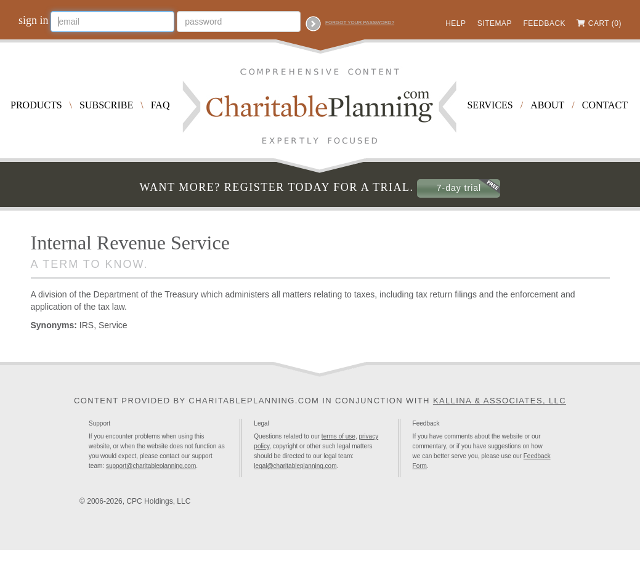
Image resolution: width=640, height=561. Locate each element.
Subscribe (106, 105)
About (547, 105)
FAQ (160, 105)
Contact (605, 105)
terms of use (338, 436)
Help (455, 23)
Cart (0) (605, 23)
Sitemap (494, 23)
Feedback (544, 23)
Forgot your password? (359, 22)
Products (36, 105)
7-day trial (459, 188)
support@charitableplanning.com (151, 465)
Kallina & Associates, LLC (499, 400)
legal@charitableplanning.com (295, 465)
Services (489, 105)
